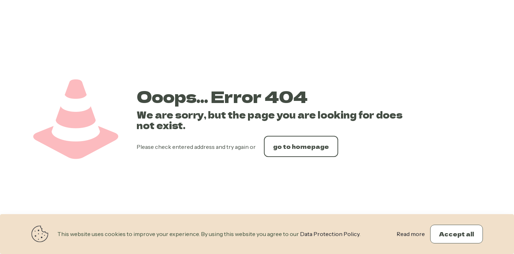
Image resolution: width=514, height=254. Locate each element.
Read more (411, 233)
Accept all (456, 234)
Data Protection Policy (329, 233)
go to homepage (301, 146)
